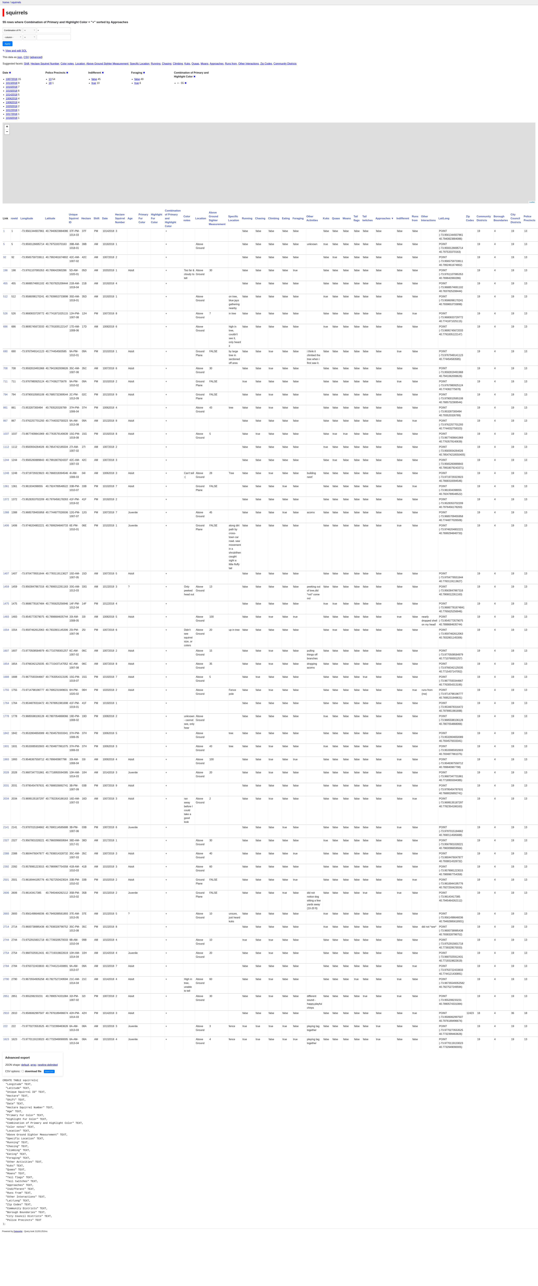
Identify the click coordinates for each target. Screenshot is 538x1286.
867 (5, 420)
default (25, 1064)
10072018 (11, 79)
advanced (36, 57)
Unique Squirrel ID (74, 218)
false (94, 79)
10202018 (11, 106)
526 (5, 313)
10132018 (11, 83)
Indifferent (403, 218)
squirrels (16, 2)
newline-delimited (48, 1064)
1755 (6, 690)
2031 (6, 785)
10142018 (11, 94)
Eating (286, 218)
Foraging (298, 218)
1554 (6, 629)
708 (5, 368)
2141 (6, 827)
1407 (6, 573)
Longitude (27, 218)
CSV (26, 57)
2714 (6, 926)
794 (5, 394)
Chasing (166, 63)
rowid (14, 218)
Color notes (67, 63)
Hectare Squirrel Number (45, 63)
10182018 (11, 118)
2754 (6, 953)
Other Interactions (248, 63)
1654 (6, 663)
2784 (6, 966)
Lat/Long (444, 218)
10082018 (11, 102)
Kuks (187, 63)
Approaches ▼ (384, 218)
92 (4, 257)
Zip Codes (266, 63)
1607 (6, 650)
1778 (6, 716)
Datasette (18, 1231)
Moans (204, 63)
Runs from (231, 63)
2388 (6, 853)
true (94, 83)
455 (5, 283)
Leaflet (532, 202)
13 (50, 79)
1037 (6, 433)
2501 (6, 879)
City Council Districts (516, 218)
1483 (6, 616)
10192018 (11, 90)
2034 (6, 798)
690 (5, 351)
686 (5, 326)
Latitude (50, 218)
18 (50, 83)
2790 (6, 979)
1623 (6, 1039)
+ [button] (7, 127)
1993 (6, 759)
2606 (6, 892)
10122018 (11, 110)
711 (5, 381)
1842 (6, 733)
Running (156, 63)
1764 (6, 703)
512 (5, 296)
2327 (6, 840)
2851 (6, 996)
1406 (6, 525)
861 (5, 407)
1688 (6, 677)
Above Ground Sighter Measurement (107, 63)
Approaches (216, 63)
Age (130, 218)
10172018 (11, 114)
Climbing (178, 63)
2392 (6, 866)
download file (32, 1071)
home (6, 2)
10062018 (11, 98)
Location (80, 63)
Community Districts (285, 63)
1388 (6, 512)
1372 (6, 499)
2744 (6, 939)
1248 (6, 473)
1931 (6, 746)
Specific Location (139, 63)
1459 (6, 586)
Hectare (86, 218)
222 (5, 1026)
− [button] (7, 132)
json (19, 57)
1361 (6, 486)
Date (105, 218)
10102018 (11, 87)
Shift (26, 63)
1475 (6, 603)
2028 (6, 772)
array (33, 1064)
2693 (6, 913)
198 (5, 270)
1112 (6, 447)
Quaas (195, 63)
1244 (6, 460)
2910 (6, 1013)
